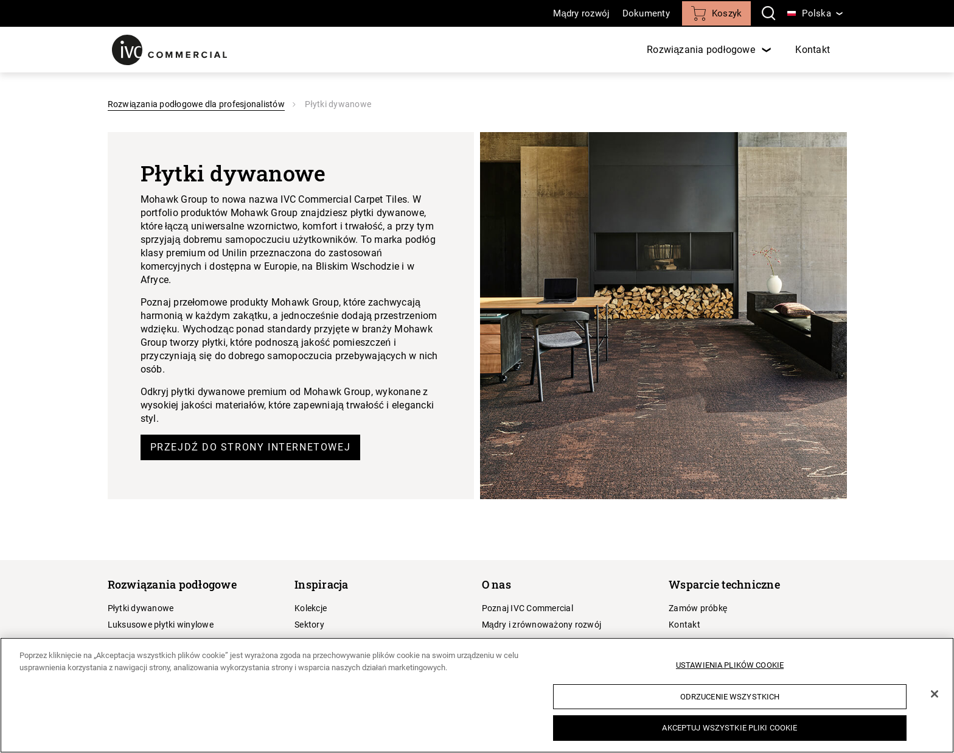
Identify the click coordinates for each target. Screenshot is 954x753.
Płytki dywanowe (141, 608)
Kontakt (812, 49)
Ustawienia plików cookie (730, 665)
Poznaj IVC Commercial (527, 608)
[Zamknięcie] (934, 694)
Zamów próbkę (698, 608)
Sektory (309, 624)
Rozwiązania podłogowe (702, 49)
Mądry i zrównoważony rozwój (542, 624)
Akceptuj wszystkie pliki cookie (729, 727)
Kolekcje (310, 608)
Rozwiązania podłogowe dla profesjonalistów (196, 104)
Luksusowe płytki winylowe (161, 624)
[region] (477, 695)
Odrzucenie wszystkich (730, 696)
